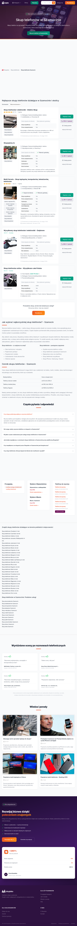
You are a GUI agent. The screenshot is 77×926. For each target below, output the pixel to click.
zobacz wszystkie (60, 511)
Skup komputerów (9, 134)
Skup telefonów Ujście (8, 576)
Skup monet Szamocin (8, 615)
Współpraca (70, 2)
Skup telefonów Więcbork (9, 583)
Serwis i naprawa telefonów (10, 212)
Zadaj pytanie (66, 125)
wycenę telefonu (45, 395)
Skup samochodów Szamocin (10, 622)
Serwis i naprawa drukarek (10, 204)
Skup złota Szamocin (7, 626)
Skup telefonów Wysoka (8, 588)
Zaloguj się (60, 2)
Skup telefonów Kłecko (8, 548)
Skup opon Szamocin (7, 617)
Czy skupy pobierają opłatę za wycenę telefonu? (18, 414)
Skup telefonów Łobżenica (9, 552)
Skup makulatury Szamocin (9, 610)
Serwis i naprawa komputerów (10, 208)
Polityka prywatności (63, 923)
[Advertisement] (38, 54)
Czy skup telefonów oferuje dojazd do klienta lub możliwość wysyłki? (24, 451)
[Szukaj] (53, 2)
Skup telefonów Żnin (7, 593)
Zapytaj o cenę (67, 116)
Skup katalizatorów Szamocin (10, 603)
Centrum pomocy (6, 916)
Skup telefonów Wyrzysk (8, 586)
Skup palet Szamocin (7, 619)
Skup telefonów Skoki (8, 569)
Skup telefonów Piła (7, 564)
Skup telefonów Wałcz (8, 579)
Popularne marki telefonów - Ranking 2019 (54, 777)
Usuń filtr (32, 489)
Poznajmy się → (9, 839)
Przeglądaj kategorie (46, 894)
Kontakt (43, 914)
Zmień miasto (33, 505)
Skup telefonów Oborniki (8, 562)
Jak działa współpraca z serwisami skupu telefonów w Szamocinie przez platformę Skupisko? (31, 440)
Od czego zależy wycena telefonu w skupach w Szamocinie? (22, 429)
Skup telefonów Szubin (8, 571)
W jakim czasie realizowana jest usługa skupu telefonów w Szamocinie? (25, 434)
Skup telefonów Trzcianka (9, 574)
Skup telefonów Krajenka (8, 550)
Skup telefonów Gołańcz (8, 536)
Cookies (73, 923)
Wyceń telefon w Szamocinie (38, 33)
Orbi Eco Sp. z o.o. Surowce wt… (49, 685)
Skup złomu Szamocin (8, 624)
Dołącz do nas (6, 911)
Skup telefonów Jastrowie (9, 543)
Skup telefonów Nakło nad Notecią (11, 559)
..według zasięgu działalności (13, 487)
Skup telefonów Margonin (9, 555)
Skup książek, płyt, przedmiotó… (12, 685)
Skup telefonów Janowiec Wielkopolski (12, 538)
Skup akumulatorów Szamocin (10, 601)
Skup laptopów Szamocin (9, 608)
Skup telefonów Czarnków (9, 533)
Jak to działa (44, 896)
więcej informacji (66, 129)
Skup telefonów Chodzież (9, 531)
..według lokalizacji (10, 489)
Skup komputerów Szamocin (9, 606)
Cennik (4, 914)
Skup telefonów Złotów (8, 590)
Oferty (26, 2)
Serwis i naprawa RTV (10, 201)
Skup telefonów (15, 70)
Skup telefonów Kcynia (8, 545)
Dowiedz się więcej (26, 839)
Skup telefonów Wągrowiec (9, 581)
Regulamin (53, 923)
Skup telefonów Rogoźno (8, 567)
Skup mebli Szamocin (8, 612)
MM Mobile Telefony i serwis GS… (12, 666)
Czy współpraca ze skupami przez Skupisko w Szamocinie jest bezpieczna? (26, 445)
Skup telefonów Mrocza (8, 557)
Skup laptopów (8, 129)
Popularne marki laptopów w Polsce (14, 777)
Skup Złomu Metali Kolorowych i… (50, 666)
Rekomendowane (15, 104)
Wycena (34, 2)
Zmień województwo (35, 492)
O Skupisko (44, 911)
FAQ (42, 901)
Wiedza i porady (45, 899)
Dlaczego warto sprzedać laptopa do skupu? (17, 739)
